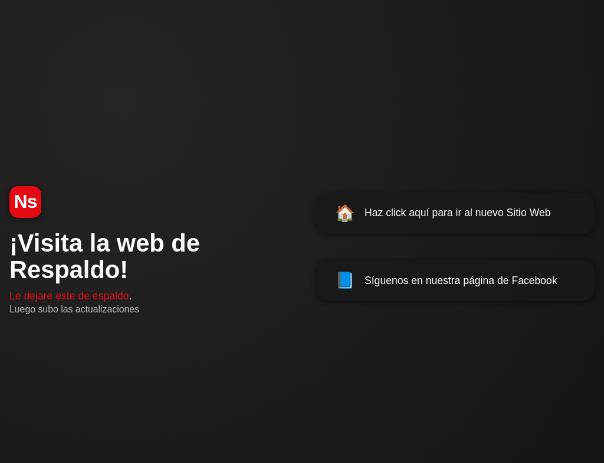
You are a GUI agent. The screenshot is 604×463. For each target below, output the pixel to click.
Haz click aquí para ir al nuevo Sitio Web (443, 213)
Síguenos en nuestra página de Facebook (446, 280)
